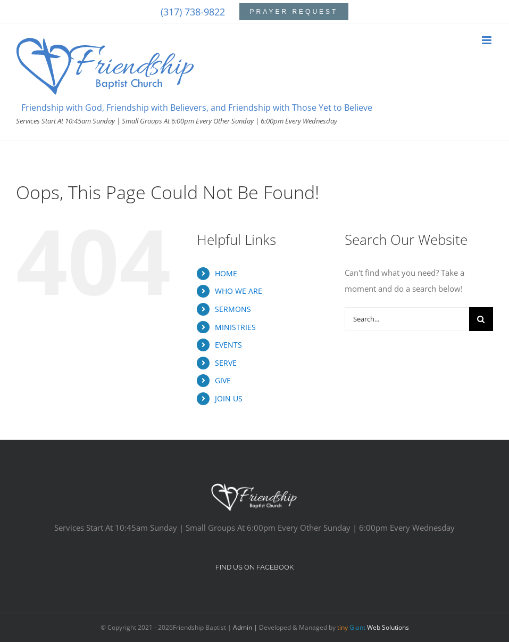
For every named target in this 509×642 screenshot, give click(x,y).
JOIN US (229, 398)
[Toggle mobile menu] (487, 40)
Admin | (246, 627)
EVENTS (228, 345)
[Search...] (407, 319)
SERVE (226, 363)
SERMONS (233, 309)
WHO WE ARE (238, 291)
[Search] (481, 319)
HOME (226, 273)
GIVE (223, 380)
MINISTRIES (235, 327)
